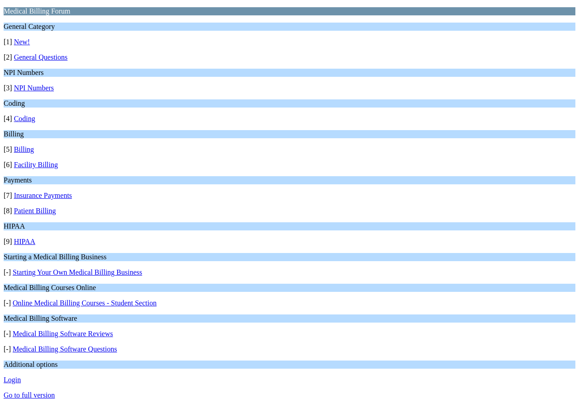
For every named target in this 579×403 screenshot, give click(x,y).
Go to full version (29, 395)
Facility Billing (36, 165)
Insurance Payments (43, 195)
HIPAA (24, 241)
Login (12, 380)
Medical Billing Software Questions (65, 349)
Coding (24, 118)
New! (22, 42)
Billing (24, 149)
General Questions (41, 57)
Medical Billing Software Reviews (63, 333)
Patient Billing (35, 211)
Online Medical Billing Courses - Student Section (85, 303)
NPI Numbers (34, 88)
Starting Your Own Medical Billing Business (77, 272)
